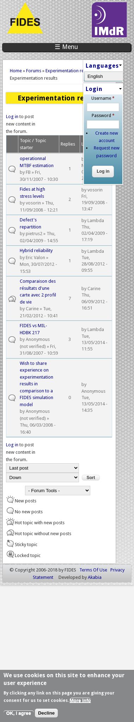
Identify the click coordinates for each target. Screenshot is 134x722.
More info (80, 700)
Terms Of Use (93, 570)
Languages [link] (102, 65)
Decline (46, 713)
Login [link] (94, 89)
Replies (68, 144)
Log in (12, 116)
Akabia (95, 577)
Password (103, 115)
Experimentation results (69, 70)
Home (16, 70)
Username (103, 98)
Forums (33, 70)
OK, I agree (18, 713)
